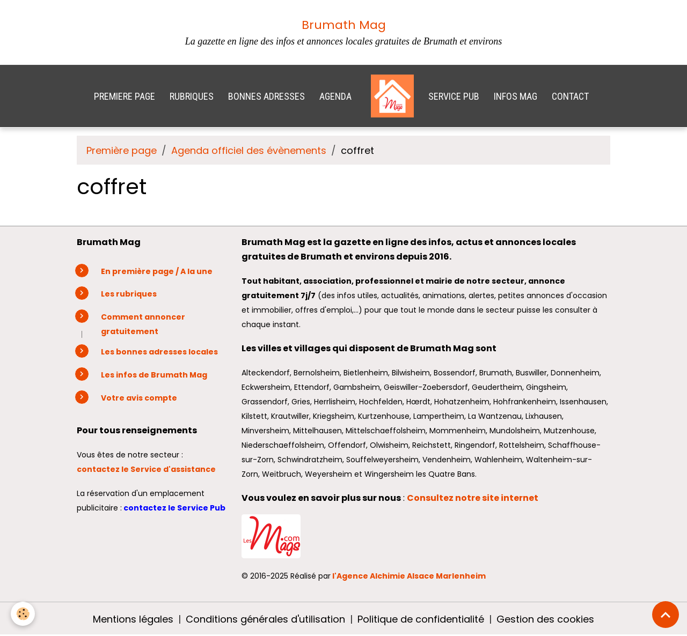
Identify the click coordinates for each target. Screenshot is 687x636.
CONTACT (570, 96)
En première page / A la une (157, 271)
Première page (121, 150)
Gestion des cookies (545, 619)
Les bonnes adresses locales (159, 351)
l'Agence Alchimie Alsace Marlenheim (409, 576)
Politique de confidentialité (420, 619)
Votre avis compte (139, 398)
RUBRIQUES (192, 96)
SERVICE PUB (453, 96)
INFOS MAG (515, 96)
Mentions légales (133, 619)
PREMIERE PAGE (124, 96)
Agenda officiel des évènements (248, 150)
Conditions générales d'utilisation (265, 619)
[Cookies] (23, 614)
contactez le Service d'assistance (147, 469)
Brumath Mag (344, 25)
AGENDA (335, 96)
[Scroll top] (665, 614)
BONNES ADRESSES (266, 96)
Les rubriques (129, 294)
